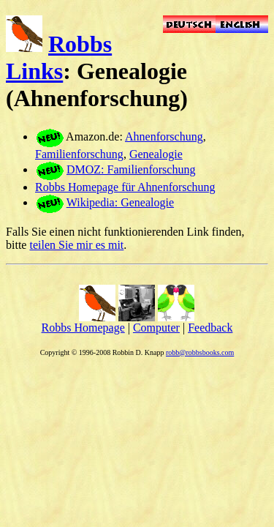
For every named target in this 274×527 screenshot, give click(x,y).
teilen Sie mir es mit (76, 245)
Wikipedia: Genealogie (120, 202)
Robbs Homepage (83, 327)
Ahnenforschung (164, 136)
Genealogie (156, 154)
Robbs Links (59, 57)
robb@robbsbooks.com (200, 352)
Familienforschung (79, 154)
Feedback (210, 327)
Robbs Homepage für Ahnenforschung (125, 187)
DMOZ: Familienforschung (130, 169)
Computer (156, 327)
